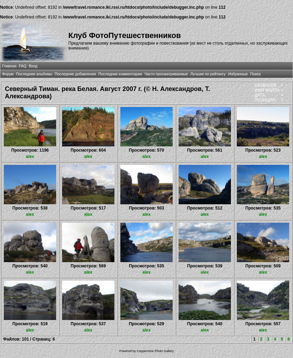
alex (30, 156)
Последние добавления (75, 74)
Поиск (255, 74)
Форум (8, 74)
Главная (9, 66)
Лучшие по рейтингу (208, 74)
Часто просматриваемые (166, 74)
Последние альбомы (34, 74)
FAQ (23, 66)
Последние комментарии (120, 74)
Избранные (238, 74)
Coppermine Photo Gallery (155, 351)
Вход (33, 66)
